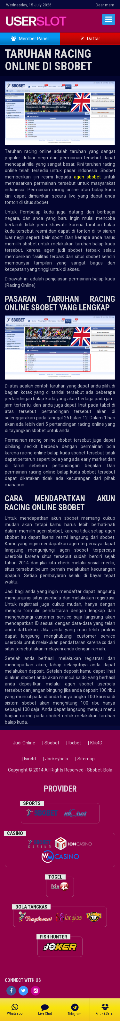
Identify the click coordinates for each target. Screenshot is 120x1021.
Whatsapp (15, 1009)
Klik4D (96, 742)
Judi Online (24, 742)
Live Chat (45, 1009)
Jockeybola (56, 758)
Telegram (75, 1009)
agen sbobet (89, 176)
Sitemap (86, 758)
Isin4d (30, 758)
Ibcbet (74, 742)
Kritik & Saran (105, 1009)
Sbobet (51, 742)
